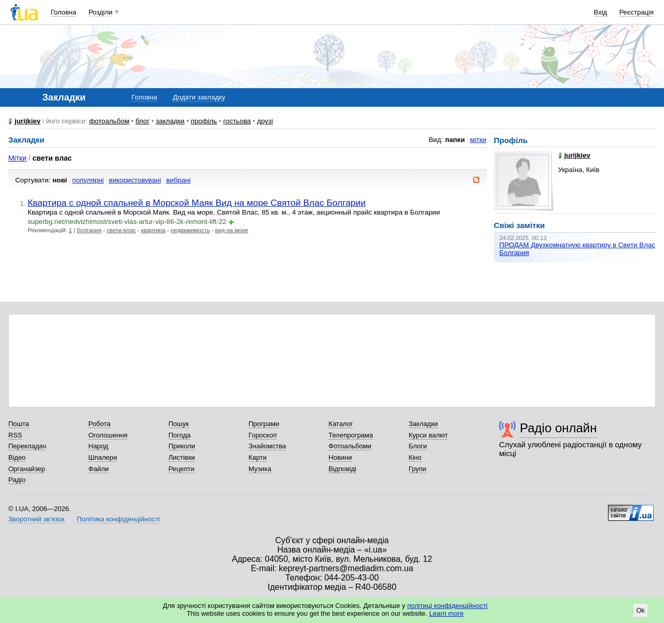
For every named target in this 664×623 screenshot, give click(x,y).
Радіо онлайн (558, 428)
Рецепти (182, 469)
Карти (257, 457)
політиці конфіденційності (447, 606)
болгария (89, 230)
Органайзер (26, 469)
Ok (640, 610)
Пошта (18, 424)
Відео (17, 457)
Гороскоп (262, 435)
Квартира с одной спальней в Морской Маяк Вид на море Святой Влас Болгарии (196, 202)
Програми (263, 424)
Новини (340, 457)
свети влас (121, 230)
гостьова (237, 121)
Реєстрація (636, 12)
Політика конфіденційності (118, 519)
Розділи (101, 12)
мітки (478, 140)
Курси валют (428, 435)
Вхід (600, 12)
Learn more (446, 613)
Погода (180, 435)
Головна (63, 12)
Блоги (418, 446)
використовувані (135, 180)
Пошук (179, 424)
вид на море (231, 230)
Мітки (17, 158)
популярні (88, 180)
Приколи (182, 446)
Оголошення (108, 435)
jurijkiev (27, 121)
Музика (259, 469)
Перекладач (27, 446)
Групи (417, 469)
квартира (153, 230)
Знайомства (267, 446)
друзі (265, 121)
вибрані (178, 180)
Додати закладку (199, 97)
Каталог (340, 424)
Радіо (16, 480)
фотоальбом (109, 121)
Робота (99, 424)
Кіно (415, 457)
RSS (15, 435)
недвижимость (190, 230)
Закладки (423, 424)
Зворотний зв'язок (36, 519)
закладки (170, 121)
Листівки (182, 457)
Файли (98, 469)
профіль (204, 121)
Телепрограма (350, 435)
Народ (98, 446)
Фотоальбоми (349, 446)
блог (142, 121)
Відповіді (342, 469)
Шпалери (102, 457)
